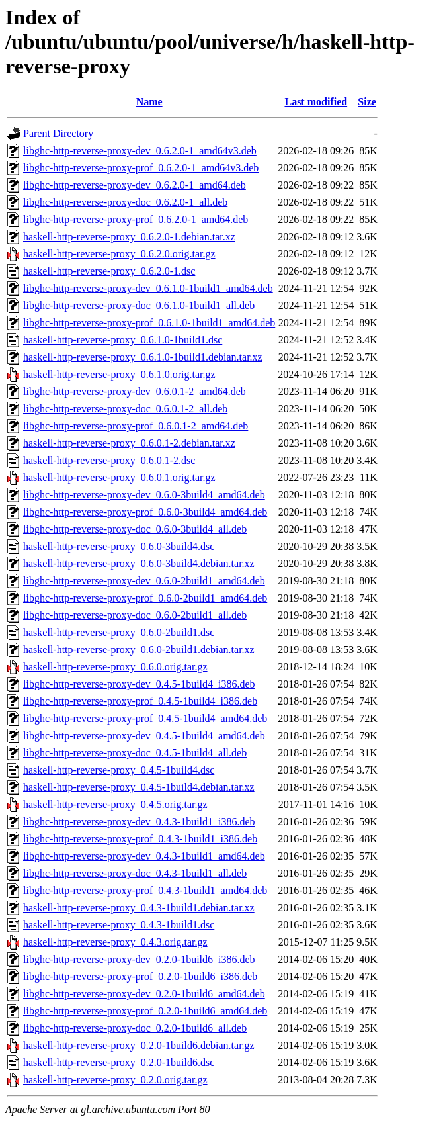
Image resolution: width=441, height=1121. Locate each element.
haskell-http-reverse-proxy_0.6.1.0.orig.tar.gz (119, 374)
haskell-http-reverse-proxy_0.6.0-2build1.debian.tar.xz (139, 649)
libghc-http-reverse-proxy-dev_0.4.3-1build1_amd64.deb (144, 856)
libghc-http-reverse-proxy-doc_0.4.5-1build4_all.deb (135, 752)
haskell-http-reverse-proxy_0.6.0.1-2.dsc (109, 460)
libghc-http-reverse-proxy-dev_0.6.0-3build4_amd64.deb (144, 494)
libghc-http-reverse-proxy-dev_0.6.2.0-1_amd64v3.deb (140, 150)
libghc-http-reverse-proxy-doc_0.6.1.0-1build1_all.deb (139, 305)
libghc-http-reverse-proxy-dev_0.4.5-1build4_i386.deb (139, 684)
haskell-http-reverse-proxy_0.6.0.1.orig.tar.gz (119, 477)
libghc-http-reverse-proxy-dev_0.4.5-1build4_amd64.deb (144, 735)
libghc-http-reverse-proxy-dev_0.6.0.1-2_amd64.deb (134, 391)
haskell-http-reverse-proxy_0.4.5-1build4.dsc (118, 770)
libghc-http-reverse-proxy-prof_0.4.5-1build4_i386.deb (140, 701)
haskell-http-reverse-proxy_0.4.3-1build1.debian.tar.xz (139, 907)
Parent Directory (58, 133)
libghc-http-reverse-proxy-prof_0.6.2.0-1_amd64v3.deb (141, 167)
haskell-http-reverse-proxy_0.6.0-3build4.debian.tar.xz (139, 563)
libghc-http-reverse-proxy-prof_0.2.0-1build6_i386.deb (140, 976)
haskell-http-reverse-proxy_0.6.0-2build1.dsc (118, 632)
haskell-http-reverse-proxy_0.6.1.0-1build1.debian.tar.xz (142, 357)
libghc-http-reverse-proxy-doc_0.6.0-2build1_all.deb (135, 615)
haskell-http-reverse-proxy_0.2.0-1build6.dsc (118, 1062)
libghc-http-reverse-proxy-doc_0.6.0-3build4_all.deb (135, 529)
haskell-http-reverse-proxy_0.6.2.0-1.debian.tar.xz (129, 236)
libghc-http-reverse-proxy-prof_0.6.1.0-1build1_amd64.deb (149, 322)
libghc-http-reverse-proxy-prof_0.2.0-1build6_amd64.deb (145, 1010)
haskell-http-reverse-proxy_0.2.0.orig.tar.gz (115, 1079)
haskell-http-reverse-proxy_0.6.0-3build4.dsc (118, 546)
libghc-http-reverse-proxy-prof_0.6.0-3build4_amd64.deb (145, 511)
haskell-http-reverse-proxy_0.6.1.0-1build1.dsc (122, 339)
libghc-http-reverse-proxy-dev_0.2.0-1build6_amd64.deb (144, 993)
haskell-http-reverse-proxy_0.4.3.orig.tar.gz (115, 942)
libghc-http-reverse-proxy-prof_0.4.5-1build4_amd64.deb (145, 718)
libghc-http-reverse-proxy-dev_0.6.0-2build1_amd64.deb (144, 580)
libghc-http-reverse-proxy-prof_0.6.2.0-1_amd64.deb (135, 219)
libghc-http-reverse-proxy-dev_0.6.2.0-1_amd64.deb (134, 185)
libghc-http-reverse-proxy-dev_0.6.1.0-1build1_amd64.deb (148, 288)
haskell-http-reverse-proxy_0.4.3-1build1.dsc (118, 924)
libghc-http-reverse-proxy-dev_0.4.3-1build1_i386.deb (139, 821)
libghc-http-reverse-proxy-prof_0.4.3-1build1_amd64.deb (145, 890)
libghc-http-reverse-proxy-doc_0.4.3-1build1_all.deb (135, 873)
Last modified (315, 101)
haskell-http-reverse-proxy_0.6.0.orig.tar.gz (115, 666)
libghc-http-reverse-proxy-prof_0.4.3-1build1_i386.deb (140, 838)
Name (149, 101)
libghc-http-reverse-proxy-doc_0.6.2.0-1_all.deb (125, 202)
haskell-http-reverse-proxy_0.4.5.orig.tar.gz (115, 804)
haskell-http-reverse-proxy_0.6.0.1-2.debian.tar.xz (129, 443)
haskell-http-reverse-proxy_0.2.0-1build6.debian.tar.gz (139, 1045)
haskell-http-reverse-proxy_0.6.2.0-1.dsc (109, 271)
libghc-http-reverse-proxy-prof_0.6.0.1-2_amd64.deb (135, 425)
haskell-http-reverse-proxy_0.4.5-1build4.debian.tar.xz (139, 787)
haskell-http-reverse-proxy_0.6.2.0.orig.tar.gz (119, 253)
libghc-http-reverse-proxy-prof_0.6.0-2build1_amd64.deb (145, 598)
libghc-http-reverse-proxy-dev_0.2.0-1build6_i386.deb (139, 959)
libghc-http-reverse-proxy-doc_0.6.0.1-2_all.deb (125, 408)
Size (367, 101)
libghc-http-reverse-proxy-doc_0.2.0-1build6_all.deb (135, 1028)
